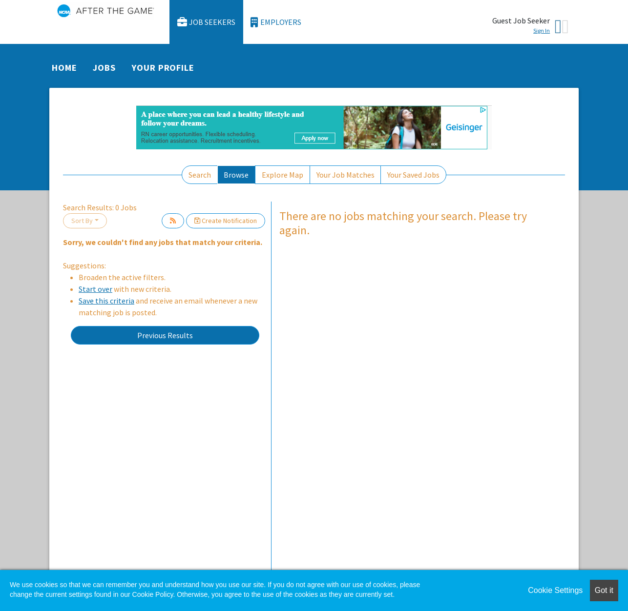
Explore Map (282, 175)
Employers (276, 22)
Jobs (104, 67)
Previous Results (165, 335)
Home (64, 67)
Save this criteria (106, 301)
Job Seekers (206, 22)
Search (199, 175)
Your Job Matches (345, 175)
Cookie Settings (555, 590)
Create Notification (225, 220)
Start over (95, 289)
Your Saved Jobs (413, 175)
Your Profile (163, 67)
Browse (236, 175)
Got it (604, 590)
